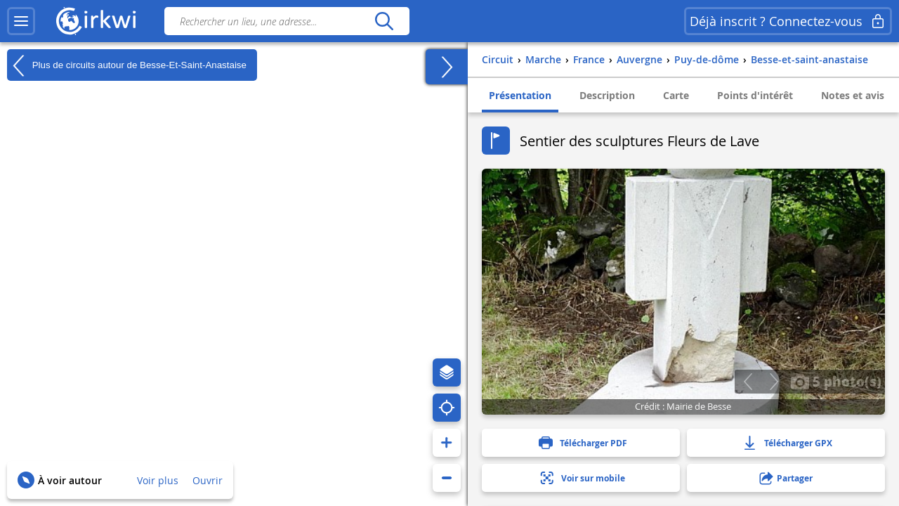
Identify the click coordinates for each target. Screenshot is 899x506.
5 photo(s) (835, 381)
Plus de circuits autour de (127, 65)
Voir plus (157, 480)
